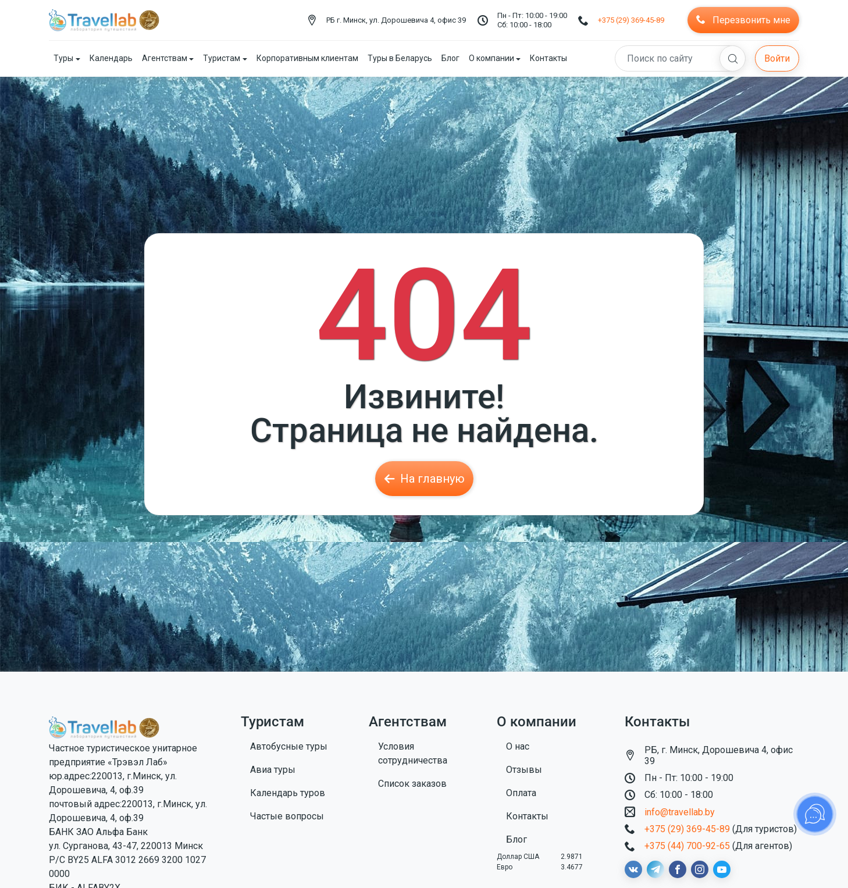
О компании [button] (491, 58)
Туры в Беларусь (400, 58)
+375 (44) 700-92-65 (687, 845)
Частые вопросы (287, 816)
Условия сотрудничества (412, 753)
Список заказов (412, 783)
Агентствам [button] (164, 58)
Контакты (548, 58)
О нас (517, 746)
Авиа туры (272, 769)
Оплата (521, 792)
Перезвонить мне (743, 20)
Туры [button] (63, 58)
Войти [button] (777, 58)
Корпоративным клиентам (307, 58)
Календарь (111, 58)
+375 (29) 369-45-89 (631, 20)
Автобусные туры (288, 746)
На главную (424, 479)
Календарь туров (287, 792)
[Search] (680, 58)
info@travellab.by (679, 812)
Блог (450, 58)
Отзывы (524, 769)
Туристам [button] (221, 58)
